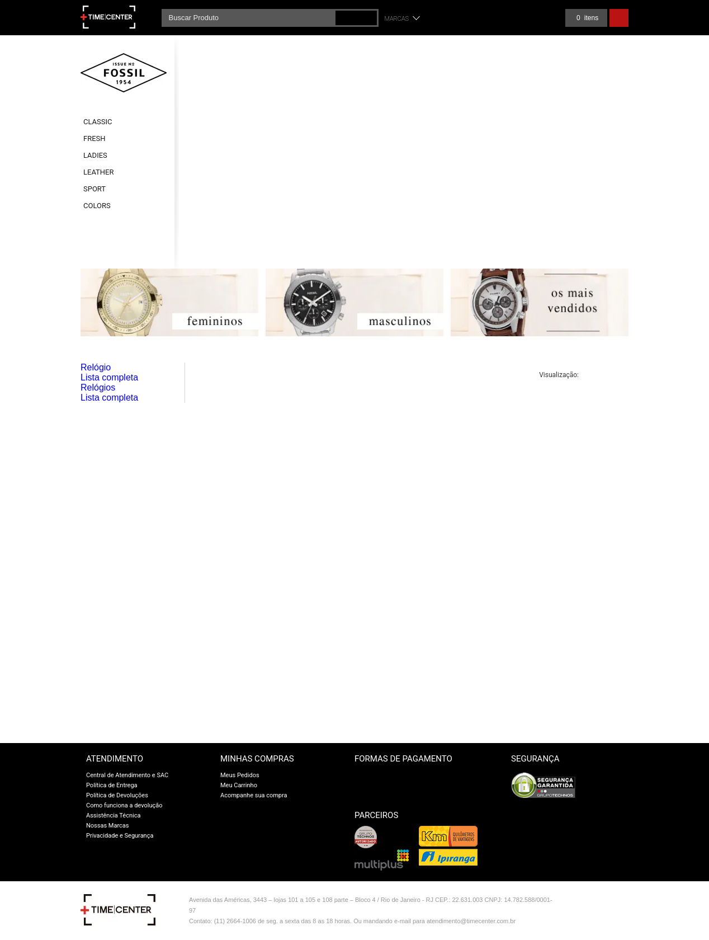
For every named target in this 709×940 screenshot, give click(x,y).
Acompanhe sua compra (253, 795)
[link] (607, 785)
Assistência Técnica (113, 815)
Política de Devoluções (117, 795)
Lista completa (109, 377)
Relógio (96, 367)
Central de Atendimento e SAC (127, 775)
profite (604, 924)
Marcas (397, 18)
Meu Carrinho (238, 785)
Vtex (604, 902)
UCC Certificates (607, 810)
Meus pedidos (537, 18)
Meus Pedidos (239, 775)
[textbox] (270, 18)
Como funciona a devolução (124, 805)
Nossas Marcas (107, 825)
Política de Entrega (112, 785)
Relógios (98, 387)
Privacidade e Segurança (119, 835)
